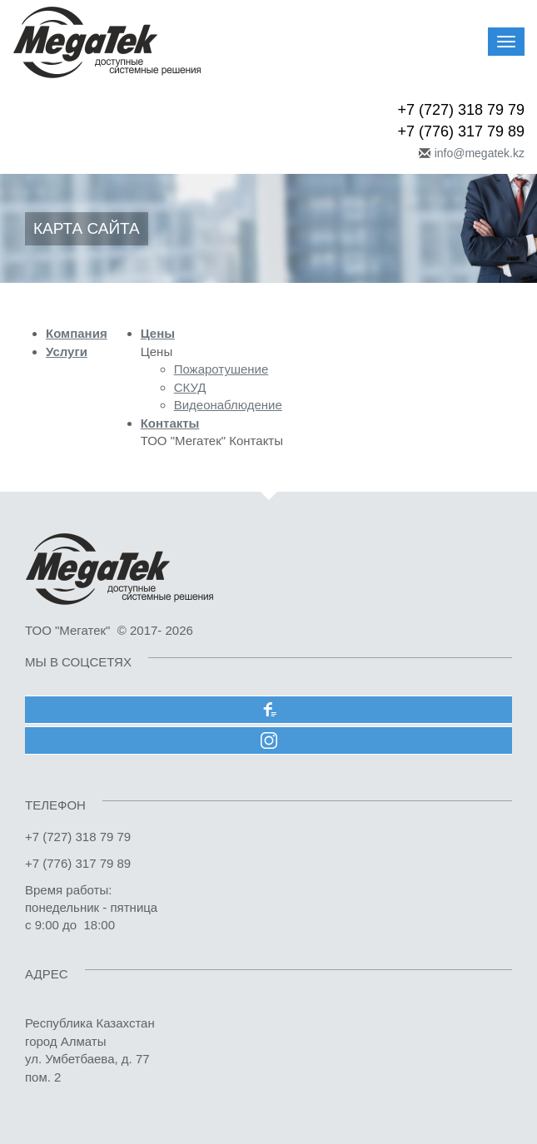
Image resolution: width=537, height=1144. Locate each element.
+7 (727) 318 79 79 (461, 110)
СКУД (190, 387)
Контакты (170, 423)
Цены (158, 333)
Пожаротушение (221, 369)
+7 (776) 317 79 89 (461, 131)
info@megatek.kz (480, 153)
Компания (76, 333)
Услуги (66, 351)
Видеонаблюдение (228, 405)
